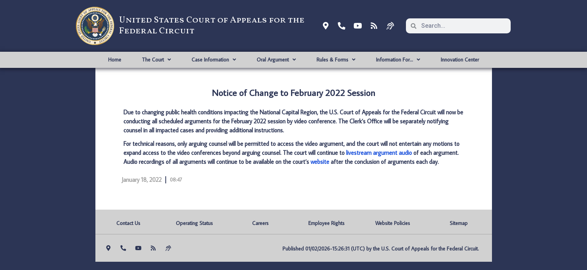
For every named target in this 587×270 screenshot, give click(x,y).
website (320, 161)
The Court (156, 59)
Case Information (214, 59)
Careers (260, 223)
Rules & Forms (336, 59)
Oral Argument (276, 59)
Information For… (398, 59)
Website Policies (392, 223)
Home (114, 59)
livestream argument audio (379, 152)
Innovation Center (460, 59)
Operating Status (194, 223)
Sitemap (459, 223)
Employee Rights (326, 223)
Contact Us (128, 223)
